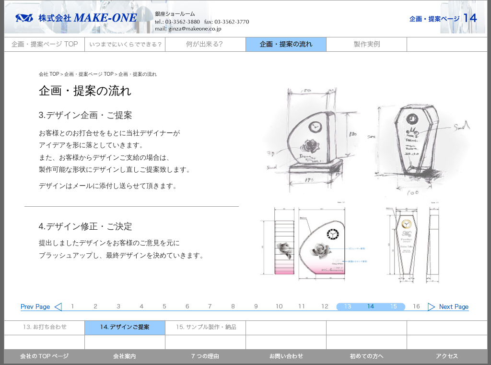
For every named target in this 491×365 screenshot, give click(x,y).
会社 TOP (49, 74)
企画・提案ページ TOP (89, 74)
